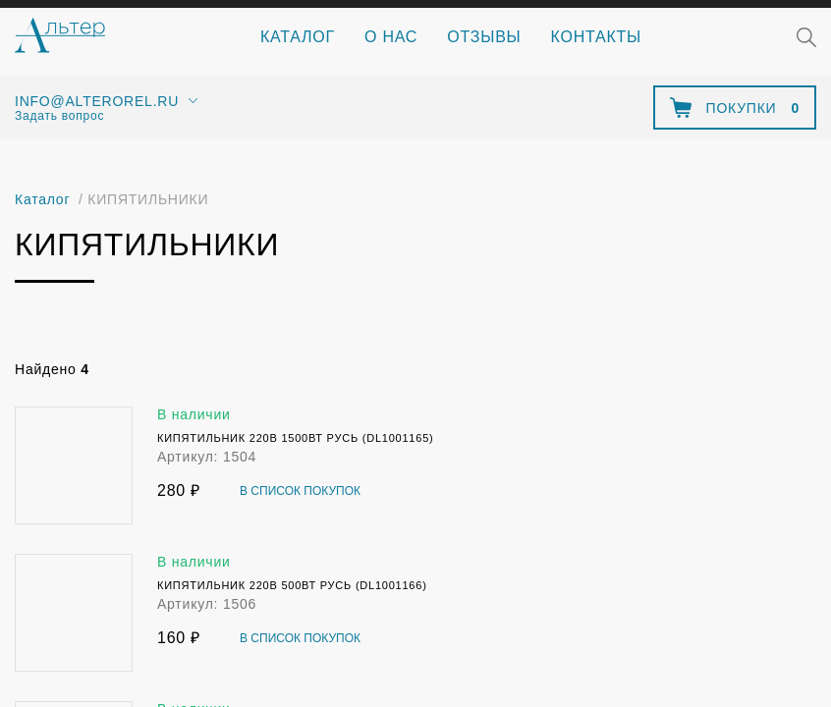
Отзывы (484, 36)
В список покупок (300, 491)
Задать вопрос (59, 116)
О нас (390, 36)
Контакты (596, 36)
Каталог (297, 36)
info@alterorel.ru (97, 101)
